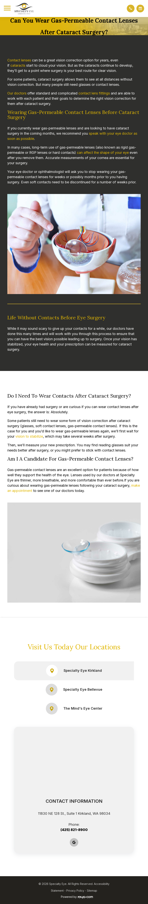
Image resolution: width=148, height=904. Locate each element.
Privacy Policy (75, 890)
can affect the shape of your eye (103, 153)
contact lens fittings (94, 93)
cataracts (17, 65)
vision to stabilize (29, 436)
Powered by (77, 897)
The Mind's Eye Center (74, 708)
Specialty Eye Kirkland (74, 671)
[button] (131, 8)
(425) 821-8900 (74, 830)
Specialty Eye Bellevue (74, 690)
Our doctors (16, 93)
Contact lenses (19, 60)
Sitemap (92, 890)
